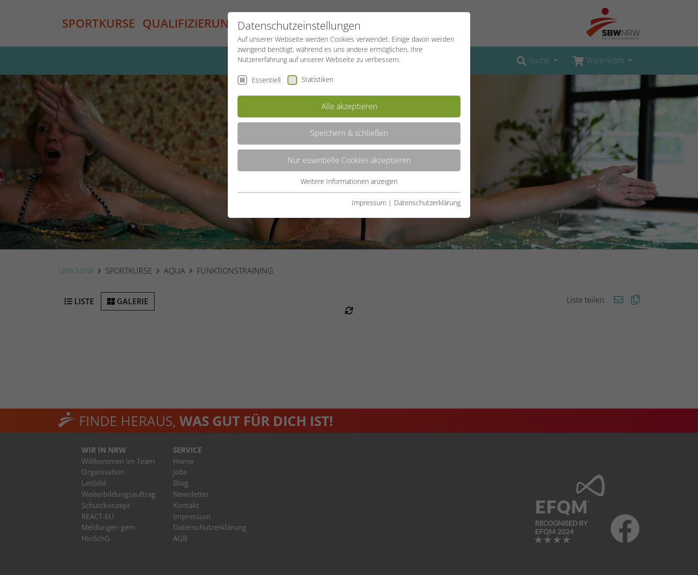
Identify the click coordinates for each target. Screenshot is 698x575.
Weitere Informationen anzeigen (349, 181)
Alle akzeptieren (349, 106)
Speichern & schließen (349, 133)
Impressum (369, 202)
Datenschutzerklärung (427, 202)
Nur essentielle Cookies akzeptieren (349, 160)
